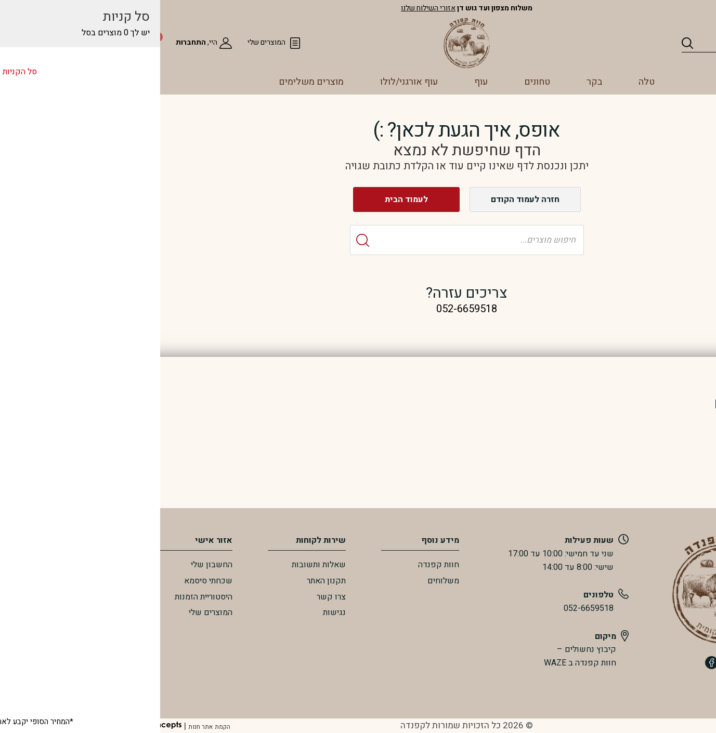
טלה (538, 82)
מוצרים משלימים (202, 82)
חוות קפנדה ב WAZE (471, 663)
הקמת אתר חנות (101, 726)
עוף (372, 82)
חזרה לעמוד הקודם (416, 199)
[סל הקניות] (22, 42)
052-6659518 (480, 608)
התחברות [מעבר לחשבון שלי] (82, 42)
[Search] (581, 42)
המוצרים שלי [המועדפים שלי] (158, 42)
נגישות (225, 612)
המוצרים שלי (102, 612)
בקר (485, 82)
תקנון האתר (217, 581)
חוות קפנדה (329, 564)
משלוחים (334, 581)
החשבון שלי (103, 564)
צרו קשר (222, 597)
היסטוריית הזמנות (95, 597)
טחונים (428, 82)
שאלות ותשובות (210, 564)
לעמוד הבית (297, 199)
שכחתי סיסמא (99, 581)
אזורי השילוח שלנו (319, 8)
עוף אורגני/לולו (300, 82)
